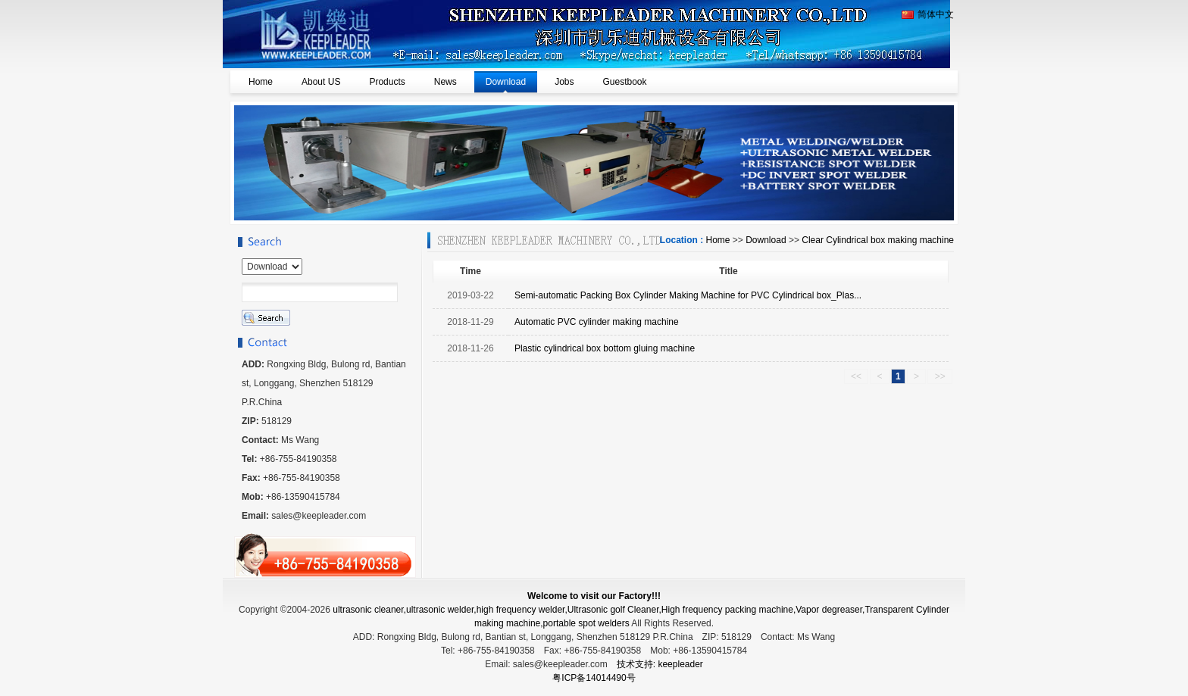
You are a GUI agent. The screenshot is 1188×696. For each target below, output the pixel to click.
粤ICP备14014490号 (593, 678)
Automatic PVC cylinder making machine (596, 322)
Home (717, 240)
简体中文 (928, 14)
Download (766, 240)
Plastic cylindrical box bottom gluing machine (604, 348)
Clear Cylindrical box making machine (878, 240)
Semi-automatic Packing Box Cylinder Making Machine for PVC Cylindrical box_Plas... (687, 295)
